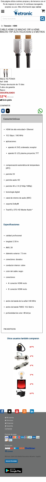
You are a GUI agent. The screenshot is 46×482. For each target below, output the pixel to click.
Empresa (9, 423)
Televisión (7, 26)
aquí (33, 7)
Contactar (8, 429)
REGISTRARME (11, 461)
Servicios (9, 420)
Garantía (9, 426)
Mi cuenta (9, 418)
